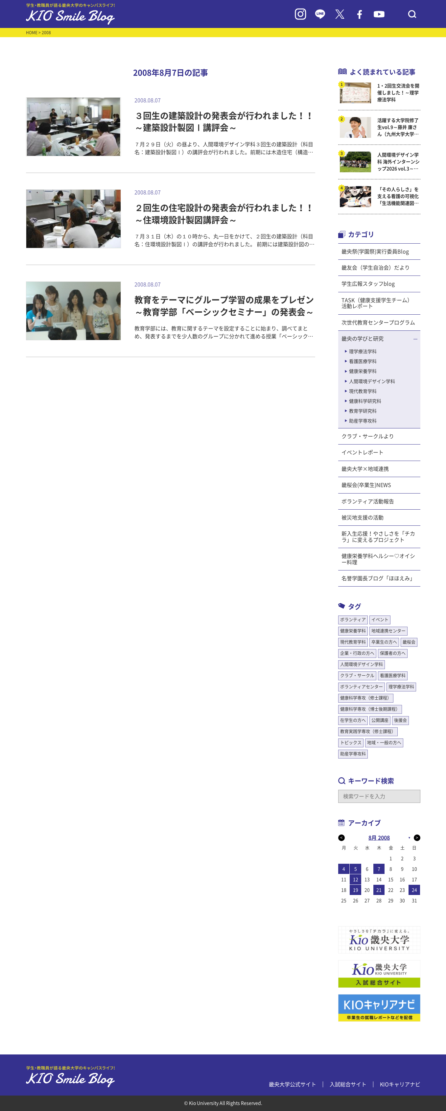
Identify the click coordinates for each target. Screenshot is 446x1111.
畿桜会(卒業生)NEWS (366, 485)
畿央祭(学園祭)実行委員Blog (375, 251)
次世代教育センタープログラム (378, 322)
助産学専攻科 (363, 421)
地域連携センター (388, 631)
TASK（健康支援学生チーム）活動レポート (376, 303)
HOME (31, 33)
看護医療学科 (363, 361)
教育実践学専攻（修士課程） (368, 731)
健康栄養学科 (363, 371)
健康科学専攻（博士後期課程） (370, 709)
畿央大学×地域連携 (365, 468)
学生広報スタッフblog (368, 283)
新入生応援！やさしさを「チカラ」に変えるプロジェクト (378, 536)
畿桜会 (409, 642)
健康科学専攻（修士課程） (365, 698)
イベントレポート (362, 452)
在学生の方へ (353, 720)
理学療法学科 (363, 351)
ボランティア (353, 619)
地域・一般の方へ (384, 742)
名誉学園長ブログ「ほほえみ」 (378, 578)
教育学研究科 (363, 411)
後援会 (400, 720)
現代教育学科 (363, 391)
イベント (379, 619)
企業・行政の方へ (357, 653)
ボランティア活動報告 (367, 501)
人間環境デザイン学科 (372, 381)
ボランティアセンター (361, 687)
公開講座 (379, 720)
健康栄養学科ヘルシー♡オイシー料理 (378, 559)
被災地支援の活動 (362, 517)
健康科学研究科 (365, 401)
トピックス (351, 742)
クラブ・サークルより (367, 436)
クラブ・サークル (357, 675)
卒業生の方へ (384, 642)
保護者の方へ (393, 653)
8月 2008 (379, 837)
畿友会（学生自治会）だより (375, 267)
